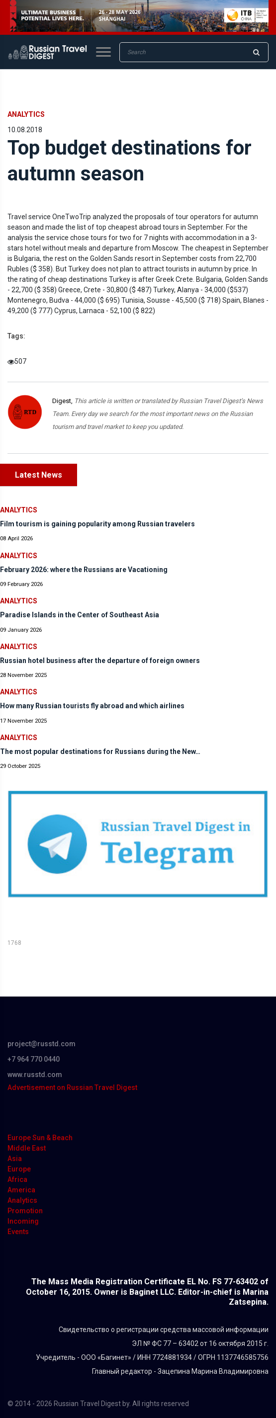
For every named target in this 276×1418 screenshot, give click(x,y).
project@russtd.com (41, 1044)
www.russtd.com (34, 1075)
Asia (14, 1159)
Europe (19, 1169)
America (21, 1190)
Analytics (26, 114)
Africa (17, 1179)
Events (18, 1232)
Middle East (26, 1148)
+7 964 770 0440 (33, 1059)
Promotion (25, 1211)
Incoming (23, 1221)
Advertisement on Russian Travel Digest (72, 1087)
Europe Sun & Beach (40, 1138)
